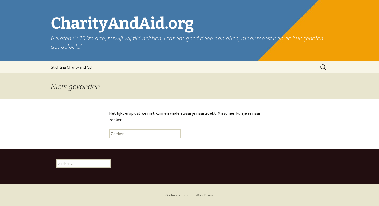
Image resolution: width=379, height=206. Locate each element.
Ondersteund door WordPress (189, 195)
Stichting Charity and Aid (71, 67)
